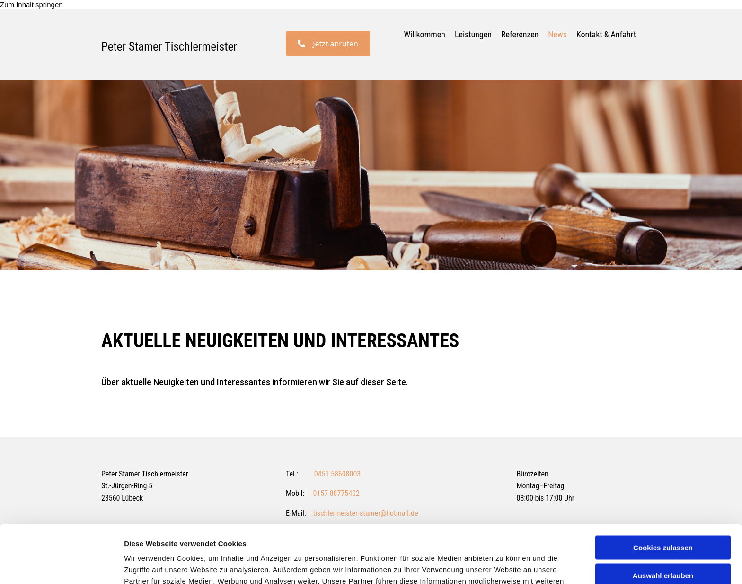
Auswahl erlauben (663, 517)
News (557, 34)
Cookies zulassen (663, 489)
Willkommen (424, 34)
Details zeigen (503, 565)
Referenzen (520, 34)
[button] (328, 43)
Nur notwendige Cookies (663, 545)
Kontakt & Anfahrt (606, 34)
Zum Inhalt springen (31, 4)
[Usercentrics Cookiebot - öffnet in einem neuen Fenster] (61, 565)
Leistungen (473, 34)
